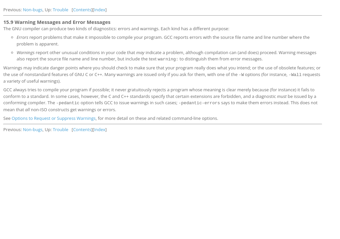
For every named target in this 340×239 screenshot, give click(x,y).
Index (99, 10)
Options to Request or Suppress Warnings (54, 117)
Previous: (13, 10)
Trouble (60, 10)
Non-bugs (32, 10)
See (7, 117)
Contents (82, 10)
